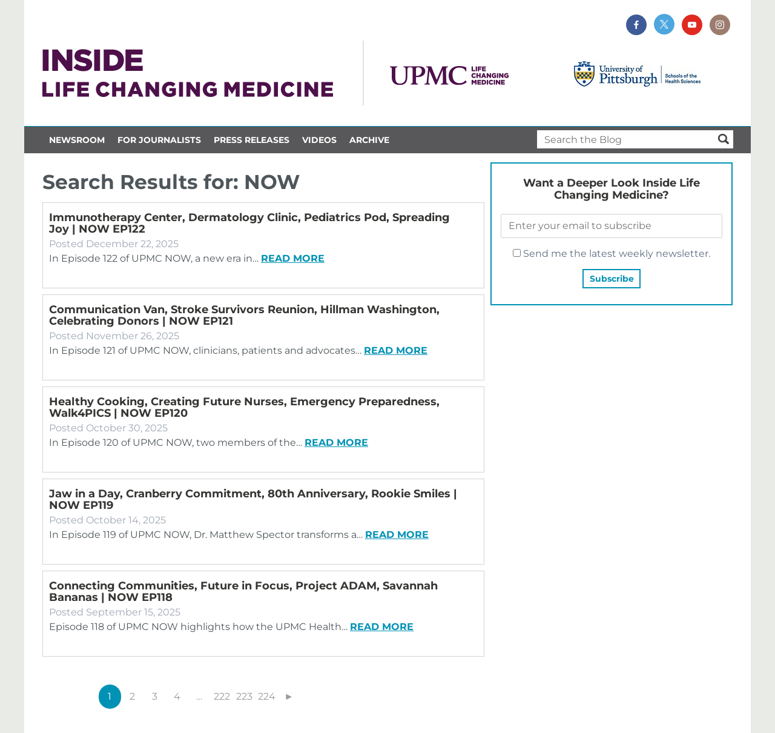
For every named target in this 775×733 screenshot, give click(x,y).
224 (266, 696)
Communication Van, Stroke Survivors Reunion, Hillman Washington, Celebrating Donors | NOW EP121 (244, 315)
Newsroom (77, 139)
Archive (369, 139)
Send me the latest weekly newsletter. (611, 253)
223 (244, 696)
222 (222, 696)
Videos (319, 139)
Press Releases (251, 139)
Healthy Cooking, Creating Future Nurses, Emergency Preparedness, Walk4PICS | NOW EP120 (244, 407)
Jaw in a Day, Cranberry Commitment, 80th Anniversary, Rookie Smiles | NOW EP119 (253, 499)
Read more (293, 258)
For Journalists (159, 139)
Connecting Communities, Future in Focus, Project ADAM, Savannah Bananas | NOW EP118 (243, 591)
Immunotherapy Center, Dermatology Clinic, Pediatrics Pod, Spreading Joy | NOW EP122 (249, 223)
